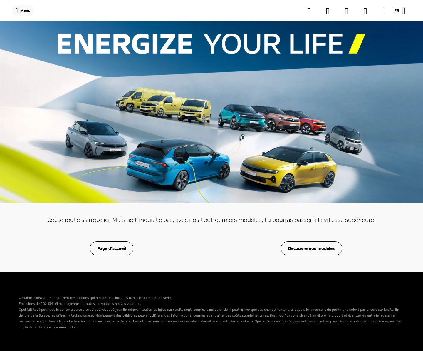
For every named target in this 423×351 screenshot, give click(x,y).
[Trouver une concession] (330, 11)
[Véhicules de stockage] (368, 11)
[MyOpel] (349, 11)
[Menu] (23, 10)
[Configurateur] (312, 11)
